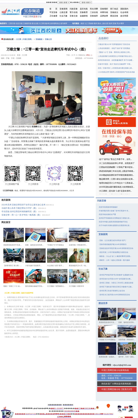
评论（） (89, 55)
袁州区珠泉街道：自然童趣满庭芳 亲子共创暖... (115, 60)
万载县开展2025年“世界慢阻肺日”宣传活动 (114, 44)
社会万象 (63, 16)
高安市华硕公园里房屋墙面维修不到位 (113, 222)
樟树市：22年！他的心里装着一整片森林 (114, 260)
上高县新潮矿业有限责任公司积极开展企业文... (115, 56)
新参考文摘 (48, 23)
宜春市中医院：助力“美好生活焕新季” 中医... (115, 64)
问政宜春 (74, 9)
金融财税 (84, 16)
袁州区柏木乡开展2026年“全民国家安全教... (115, 279)
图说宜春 (114, 16)
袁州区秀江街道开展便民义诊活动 (112, 291)
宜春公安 (48, 39)
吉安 (107, 23)
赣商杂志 (56, 23)
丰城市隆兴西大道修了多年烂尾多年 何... (114, 211)
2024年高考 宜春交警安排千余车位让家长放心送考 (24, 205)
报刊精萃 (63, 23)
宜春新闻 (63, 9)
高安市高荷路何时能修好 (108, 207)
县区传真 (84, 9)
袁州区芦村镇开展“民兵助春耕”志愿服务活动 (116, 275)
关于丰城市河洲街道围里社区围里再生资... (115, 225)
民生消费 (94, 9)
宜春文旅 (74, 16)
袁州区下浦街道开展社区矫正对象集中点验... (116, 287)
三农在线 (94, 12)
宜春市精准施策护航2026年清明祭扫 (112, 244)
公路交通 (63, 12)
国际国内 (124, 9)
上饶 (103, 23)
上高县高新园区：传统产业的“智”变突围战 (114, 48)
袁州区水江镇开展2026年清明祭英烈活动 (114, 295)
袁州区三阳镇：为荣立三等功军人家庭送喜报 (116, 283)
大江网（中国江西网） (24, 39)
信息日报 (19, 23)
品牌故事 (104, 16)
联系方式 (127, 389)
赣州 (95, 23)
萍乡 (118, 23)
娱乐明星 (124, 16)
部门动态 (114, 9)
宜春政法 (114, 12)
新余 (99, 23)
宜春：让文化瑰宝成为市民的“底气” (112, 240)
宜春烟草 (94, 16)
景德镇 (90, 23)
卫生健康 (53, 16)
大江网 (41, 23)
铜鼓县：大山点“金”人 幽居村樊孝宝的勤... (115, 256)
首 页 (53, 9)
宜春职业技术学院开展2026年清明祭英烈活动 (116, 248)
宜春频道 (39, 39)
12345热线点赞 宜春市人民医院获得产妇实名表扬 (116, 72)
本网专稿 (104, 12)
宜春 (114, 23)
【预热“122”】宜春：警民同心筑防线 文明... (114, 52)
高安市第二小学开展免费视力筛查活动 (113, 252)
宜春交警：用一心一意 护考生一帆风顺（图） (22, 215)
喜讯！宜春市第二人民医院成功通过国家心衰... (115, 68)
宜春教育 (84, 12)
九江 (86, 23)
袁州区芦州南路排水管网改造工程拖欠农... (115, 218)
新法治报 (35, 23)
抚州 (110, 23)
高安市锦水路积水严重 (107, 214)
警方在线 (74, 12)
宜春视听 (104, 9)
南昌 (82, 23)
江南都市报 (27, 23)
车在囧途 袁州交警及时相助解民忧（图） (20, 211)
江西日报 (11, 23)
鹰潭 (122, 23)
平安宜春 (53, 12)
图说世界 (103, 303)
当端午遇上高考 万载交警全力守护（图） (20, 208)
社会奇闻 (124, 12)
